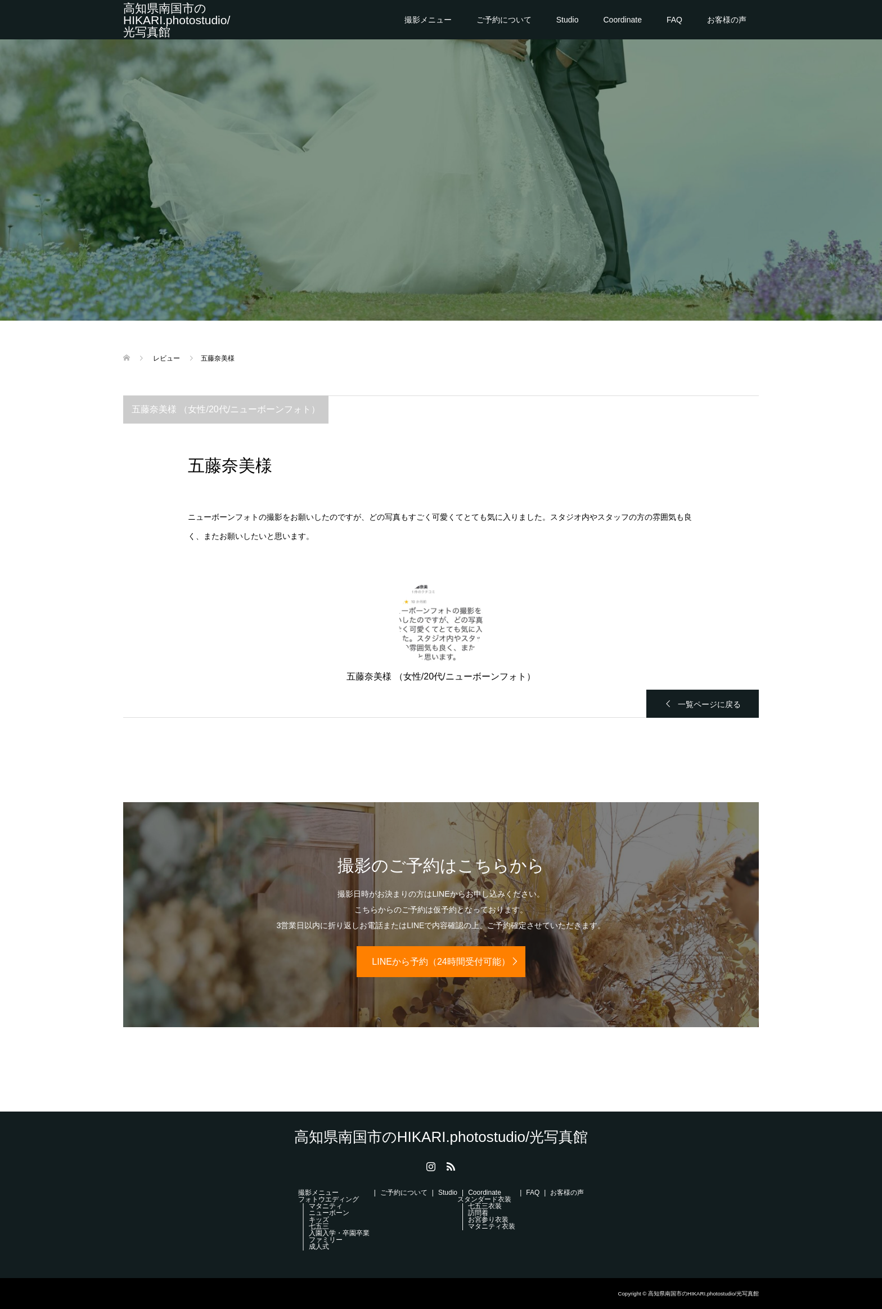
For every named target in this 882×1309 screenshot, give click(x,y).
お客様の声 (726, 19)
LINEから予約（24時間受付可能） (441, 961)
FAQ (674, 19)
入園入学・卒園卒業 (339, 1233)
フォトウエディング (328, 1199)
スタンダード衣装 (484, 1199)
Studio (567, 19)
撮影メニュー (428, 19)
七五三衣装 (485, 1206)
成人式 (319, 1246)
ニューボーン (329, 1213)
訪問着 (478, 1213)
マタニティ (326, 1206)
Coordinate (622, 19)
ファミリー (326, 1240)
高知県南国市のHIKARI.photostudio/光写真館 (176, 20)
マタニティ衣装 (491, 1226)
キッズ (319, 1219)
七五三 (319, 1226)
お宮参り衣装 (488, 1219)
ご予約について (504, 19)
